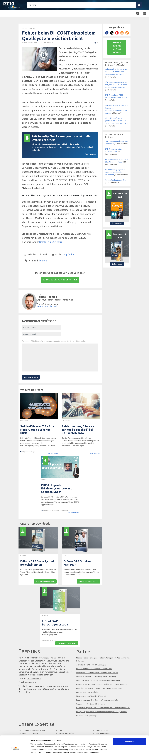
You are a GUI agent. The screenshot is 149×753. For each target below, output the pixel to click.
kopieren (36, 260)
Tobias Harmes (33, 43)
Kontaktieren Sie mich (47, 306)
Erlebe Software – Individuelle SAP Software (94, 669)
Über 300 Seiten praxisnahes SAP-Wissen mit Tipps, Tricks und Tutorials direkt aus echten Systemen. (38, 572)
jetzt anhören (73, 512)
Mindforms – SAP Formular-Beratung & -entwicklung (97, 673)
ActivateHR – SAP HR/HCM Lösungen (91, 665)
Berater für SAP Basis (50, 242)
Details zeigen (36, 748)
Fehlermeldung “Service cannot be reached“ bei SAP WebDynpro (78, 430)
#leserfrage (30, 451)
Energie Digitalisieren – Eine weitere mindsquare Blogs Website (101, 712)
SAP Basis (31, 28)
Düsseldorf (51, 686)
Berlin (31, 686)
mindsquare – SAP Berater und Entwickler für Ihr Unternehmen (101, 684)
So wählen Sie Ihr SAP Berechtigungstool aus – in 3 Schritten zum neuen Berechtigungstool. (59, 632)
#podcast (56, 510)
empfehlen (63, 254)
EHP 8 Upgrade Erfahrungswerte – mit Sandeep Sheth (56, 489)
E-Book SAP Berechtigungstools (55, 623)
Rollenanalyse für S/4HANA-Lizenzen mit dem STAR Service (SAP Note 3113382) (116, 71)
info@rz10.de (30, 682)
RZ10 (24, 28)
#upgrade (64, 510)
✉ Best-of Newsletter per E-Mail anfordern (116, 47)
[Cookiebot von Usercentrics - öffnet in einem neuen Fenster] (15, 748)
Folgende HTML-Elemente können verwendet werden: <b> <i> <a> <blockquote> (54, 341)
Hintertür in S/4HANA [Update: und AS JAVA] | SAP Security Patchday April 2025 (116, 120)
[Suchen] (81, 5)
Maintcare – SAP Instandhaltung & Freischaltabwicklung (98, 680)
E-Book (23, 556)
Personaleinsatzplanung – (86, 716)
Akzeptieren (129, 726)
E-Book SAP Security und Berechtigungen (37, 563)
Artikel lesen (53, 453)
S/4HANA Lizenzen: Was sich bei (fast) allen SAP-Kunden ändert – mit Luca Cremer (116, 84)
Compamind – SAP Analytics (87, 692)
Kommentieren (31, 377)
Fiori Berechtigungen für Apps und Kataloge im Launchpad (115, 172)
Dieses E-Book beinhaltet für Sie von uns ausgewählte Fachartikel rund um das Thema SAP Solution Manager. (81, 572)
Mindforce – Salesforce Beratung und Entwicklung (96, 676)
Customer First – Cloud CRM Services (90, 704)
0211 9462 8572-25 (34, 679)
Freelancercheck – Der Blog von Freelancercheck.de (97, 700)
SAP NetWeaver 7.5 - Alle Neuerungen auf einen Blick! (37, 430)
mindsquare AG (47, 658)
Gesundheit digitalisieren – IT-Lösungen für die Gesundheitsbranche (103, 708)
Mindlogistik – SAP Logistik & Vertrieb (91, 696)
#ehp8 (48, 510)
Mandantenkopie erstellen (115, 180)
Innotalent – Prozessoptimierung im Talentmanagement (99, 688)
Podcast (44, 479)
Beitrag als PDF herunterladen (60, 279)
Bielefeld (38, 686)
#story (53, 640)
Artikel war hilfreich (35, 254)
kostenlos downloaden (45, 581)
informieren (91, 154)
